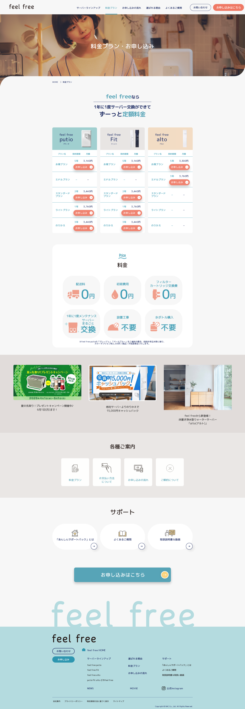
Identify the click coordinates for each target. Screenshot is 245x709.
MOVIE (134, 688)
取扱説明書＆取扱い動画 (173, 675)
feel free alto (93, 675)
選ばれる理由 (135, 658)
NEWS (90, 688)
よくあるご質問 (169, 670)
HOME (55, 82)
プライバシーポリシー (73, 701)
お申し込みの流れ (137, 673)
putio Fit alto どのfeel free (100, 680)
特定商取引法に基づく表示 (98, 701)
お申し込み (63, 659)
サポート (167, 658)
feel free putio (94, 665)
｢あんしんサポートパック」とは (176, 665)
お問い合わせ (63, 651)
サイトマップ (118, 701)
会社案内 (56, 701)
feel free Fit (93, 670)
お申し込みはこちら (228, 7)
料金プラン (134, 665)
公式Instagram (175, 688)
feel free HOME (94, 650)
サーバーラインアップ (99, 658)
